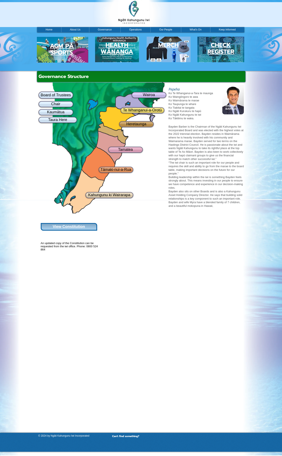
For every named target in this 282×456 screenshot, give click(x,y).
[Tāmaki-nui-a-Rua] (116, 170)
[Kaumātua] (56, 112)
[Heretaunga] (136, 124)
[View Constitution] (69, 227)
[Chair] (56, 104)
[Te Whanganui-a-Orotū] (142, 110)
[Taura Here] (58, 120)
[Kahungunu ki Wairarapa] (109, 195)
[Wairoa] (149, 95)
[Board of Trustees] (56, 95)
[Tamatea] (125, 150)
